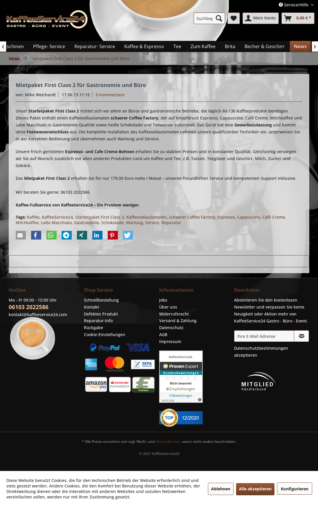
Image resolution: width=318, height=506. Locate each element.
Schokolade (112, 222)
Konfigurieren (294, 489)
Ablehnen (220, 489)
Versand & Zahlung (178, 320)
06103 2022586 (28, 307)
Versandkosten (168, 441)
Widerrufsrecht (174, 314)
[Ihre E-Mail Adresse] (264, 336)
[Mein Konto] (260, 18)
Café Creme (273, 217)
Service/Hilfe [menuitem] (294, 5)
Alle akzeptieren (255, 489)
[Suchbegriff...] (209, 18)
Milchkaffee (27, 222)
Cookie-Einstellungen (104, 334)
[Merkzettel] (233, 18)
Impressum (170, 341)
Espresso (226, 217)
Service (152, 222)
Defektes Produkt (101, 314)
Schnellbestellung (101, 300)
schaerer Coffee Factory (192, 217)
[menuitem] (209, 18)
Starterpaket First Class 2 (99, 217)
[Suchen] (219, 18)
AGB (163, 334)
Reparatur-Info (98, 320)
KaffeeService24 (57, 217)
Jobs (163, 300)
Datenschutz (171, 327)
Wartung (134, 222)
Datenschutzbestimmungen (261, 348)
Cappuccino (248, 217)
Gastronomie (86, 222)
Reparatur (171, 222)
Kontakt (91, 307)
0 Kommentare (110, 94)
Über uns (168, 307)
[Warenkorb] (298, 18)
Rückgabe (93, 327)
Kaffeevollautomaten (146, 217)
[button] (21, 235)
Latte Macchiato (56, 222)
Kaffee (33, 217)
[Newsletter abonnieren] (301, 336)
